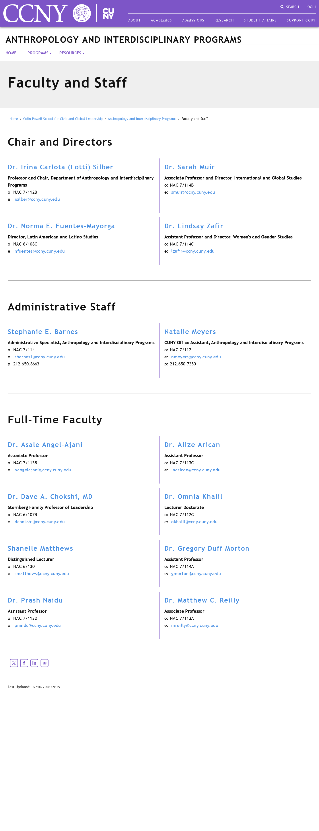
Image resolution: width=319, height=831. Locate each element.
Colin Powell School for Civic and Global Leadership (63, 119)
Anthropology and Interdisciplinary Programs (142, 119)
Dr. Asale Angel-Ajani (45, 444)
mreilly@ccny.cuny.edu (194, 625)
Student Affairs (260, 20)
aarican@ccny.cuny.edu (197, 470)
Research (224, 20)
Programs (37, 52)
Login (310, 7)
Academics (161, 20)
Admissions (193, 20)
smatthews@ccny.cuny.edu (42, 573)
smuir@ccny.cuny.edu (193, 192)
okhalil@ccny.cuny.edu (194, 522)
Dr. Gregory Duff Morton (207, 548)
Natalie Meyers (190, 331)
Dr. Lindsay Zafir (194, 226)
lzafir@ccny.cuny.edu (192, 251)
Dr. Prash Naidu (35, 600)
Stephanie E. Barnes (43, 331)
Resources (70, 52)
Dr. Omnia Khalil (193, 496)
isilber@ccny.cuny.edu (37, 199)
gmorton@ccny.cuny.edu (196, 573)
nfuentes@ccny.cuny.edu (40, 251)
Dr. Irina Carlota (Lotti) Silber (60, 167)
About (134, 20)
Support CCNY (301, 20)
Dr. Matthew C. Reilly (202, 600)
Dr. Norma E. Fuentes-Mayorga (61, 226)
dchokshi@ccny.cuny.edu (40, 522)
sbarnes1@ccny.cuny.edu (40, 357)
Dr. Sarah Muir (189, 167)
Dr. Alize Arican (192, 444)
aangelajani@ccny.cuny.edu (43, 470)
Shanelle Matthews (40, 548)
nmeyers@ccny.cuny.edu (196, 357)
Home (11, 52)
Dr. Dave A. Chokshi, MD (50, 496)
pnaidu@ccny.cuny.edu (38, 625)
